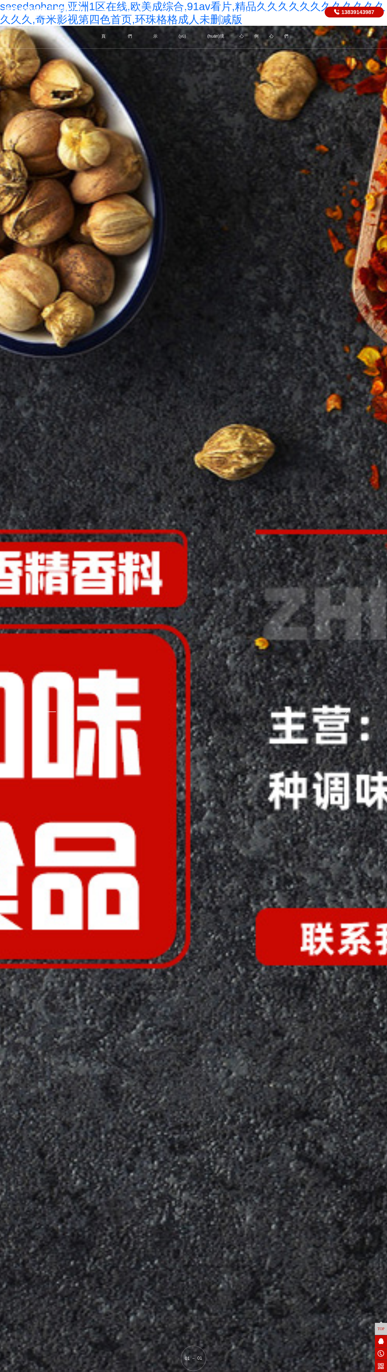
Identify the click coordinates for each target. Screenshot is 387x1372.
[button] (47, 712)
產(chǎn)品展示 (165, 24)
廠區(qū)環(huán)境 (217, 24)
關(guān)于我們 (140, 24)
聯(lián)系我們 (295, 24)
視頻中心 (275, 24)
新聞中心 (245, 24)
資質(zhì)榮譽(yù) (192, 24)
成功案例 (260, 24)
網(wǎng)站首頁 (114, 24)
